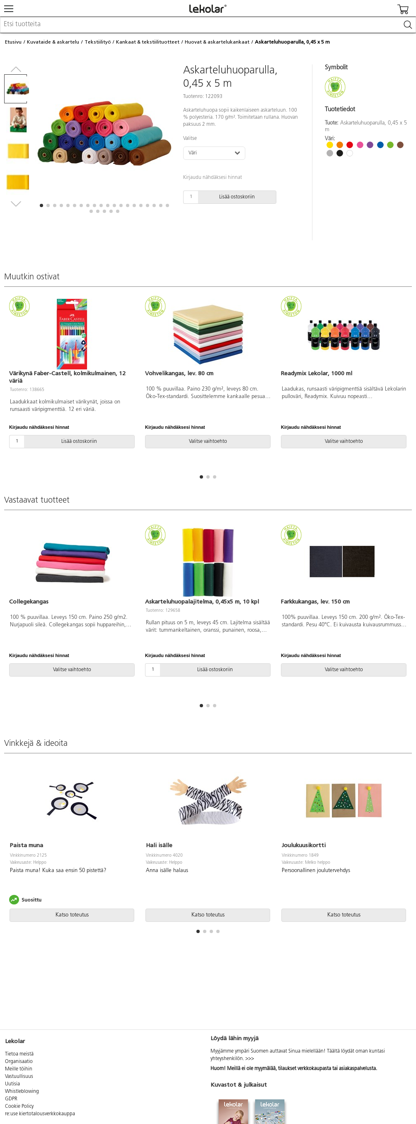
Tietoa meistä (19, 1054)
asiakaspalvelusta (357, 1068)
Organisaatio (19, 1061)
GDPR (11, 1099)
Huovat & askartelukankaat (217, 42)
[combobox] (208, 25)
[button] (41, 205)
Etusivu (13, 42)
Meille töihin (18, 1069)
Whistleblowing (22, 1091)
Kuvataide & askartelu (53, 42)
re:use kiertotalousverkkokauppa (40, 1114)
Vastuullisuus (19, 1076)
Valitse (190, 138)
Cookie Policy (19, 1106)
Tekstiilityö (98, 42)
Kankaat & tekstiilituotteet (147, 42)
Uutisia (12, 1084)
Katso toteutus (72, 915)
